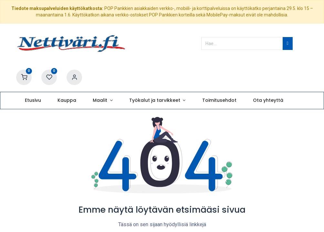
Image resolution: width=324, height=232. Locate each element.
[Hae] (288, 43)
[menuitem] (32, 100)
